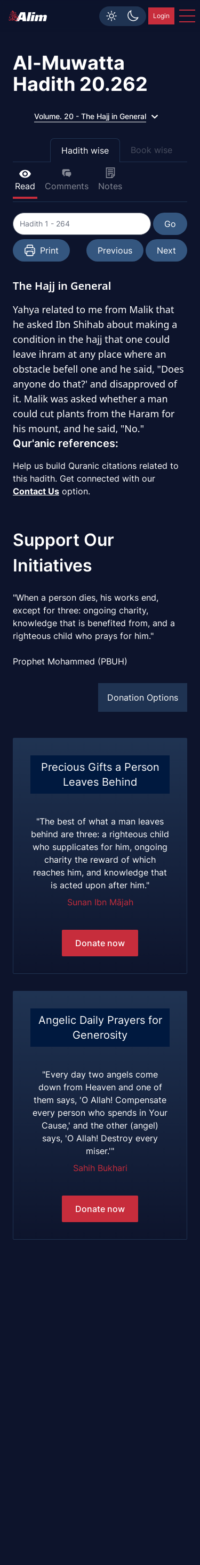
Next (166, 250)
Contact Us (36, 491)
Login (161, 16)
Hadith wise (85, 150)
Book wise (151, 150)
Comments (67, 179)
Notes (110, 179)
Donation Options (142, 697)
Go (170, 223)
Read (25, 179)
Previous (115, 250)
